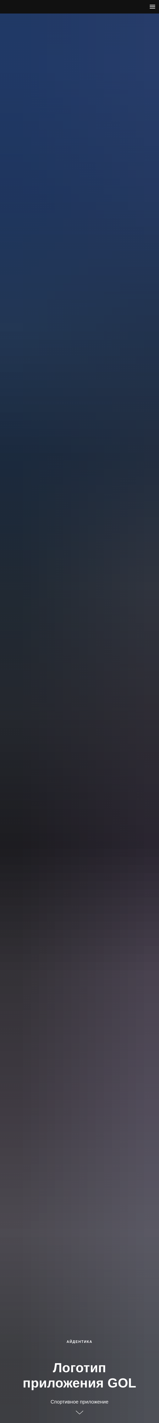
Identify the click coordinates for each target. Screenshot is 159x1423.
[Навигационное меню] (152, 7)
